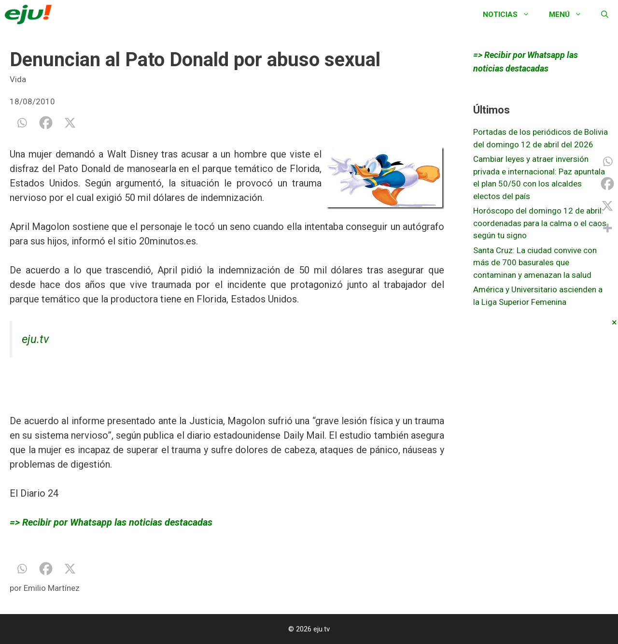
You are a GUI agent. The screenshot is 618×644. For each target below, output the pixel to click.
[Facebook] (46, 122)
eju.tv (35, 339)
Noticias (511, 14)
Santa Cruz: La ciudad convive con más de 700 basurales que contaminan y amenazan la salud (535, 262)
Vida (18, 79)
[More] (607, 228)
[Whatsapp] (22, 122)
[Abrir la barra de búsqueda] (604, 14)
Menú (570, 14)
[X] (70, 122)
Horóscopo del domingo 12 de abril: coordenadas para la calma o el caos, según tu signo (540, 223)
